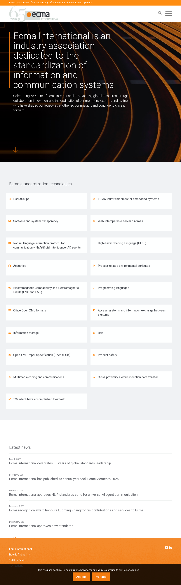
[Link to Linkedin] (170, 548)
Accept (81, 577)
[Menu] (167, 13)
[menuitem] (158, 13)
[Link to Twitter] (167, 547)
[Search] (158, 13)
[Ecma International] (33, 13)
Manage (101, 577)
